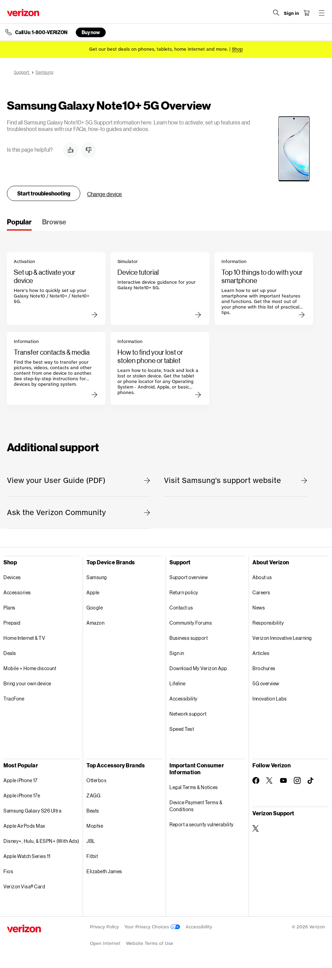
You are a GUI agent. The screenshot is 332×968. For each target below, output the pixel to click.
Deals (9, 653)
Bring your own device (27, 683)
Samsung (96, 577)
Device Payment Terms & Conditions (195, 805)
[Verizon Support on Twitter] (255, 828)
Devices (12, 577)
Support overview (188, 577)
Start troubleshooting (43, 193)
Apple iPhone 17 (20, 780)
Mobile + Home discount (29, 668)
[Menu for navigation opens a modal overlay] (321, 12)
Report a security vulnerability (201, 824)
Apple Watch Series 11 (27, 856)
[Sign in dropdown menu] (291, 13)
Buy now (91, 32)
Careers (261, 592)
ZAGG (93, 795)
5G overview (265, 683)
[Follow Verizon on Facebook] (255, 780)
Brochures (264, 668)
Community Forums (190, 623)
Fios (8, 871)
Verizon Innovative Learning (282, 638)
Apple (93, 592)
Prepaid (12, 623)
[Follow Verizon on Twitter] (269, 780)
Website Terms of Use (149, 943)
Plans (9, 608)
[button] (70, 150)
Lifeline (177, 683)
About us (262, 577)
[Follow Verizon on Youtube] (283, 780)
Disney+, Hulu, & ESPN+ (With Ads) (41, 841)
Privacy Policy (104, 926)
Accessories (17, 592)
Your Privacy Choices (152, 926)
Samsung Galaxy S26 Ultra (32, 811)
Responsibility (268, 623)
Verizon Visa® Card (24, 886)
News (258, 608)
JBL (90, 841)
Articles (260, 653)
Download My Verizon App (198, 668)
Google (94, 608)
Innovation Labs (269, 699)
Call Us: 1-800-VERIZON (41, 32)
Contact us (181, 608)
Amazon (95, 623)
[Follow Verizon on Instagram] (297, 780)
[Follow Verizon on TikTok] (311, 780)
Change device (104, 194)
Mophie (94, 826)
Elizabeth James (104, 871)
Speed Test (181, 729)
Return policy (183, 592)
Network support (188, 714)
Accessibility (183, 699)
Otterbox (96, 780)
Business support (188, 638)
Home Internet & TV (24, 638)
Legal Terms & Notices (193, 787)
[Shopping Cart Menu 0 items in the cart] (306, 12)
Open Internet (105, 943)
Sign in (176, 653)
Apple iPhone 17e (21, 795)
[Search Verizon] (276, 12)
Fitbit (92, 856)
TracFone (13, 699)
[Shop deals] (237, 49)
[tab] (19, 224)
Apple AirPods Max (24, 826)
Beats (92, 811)
